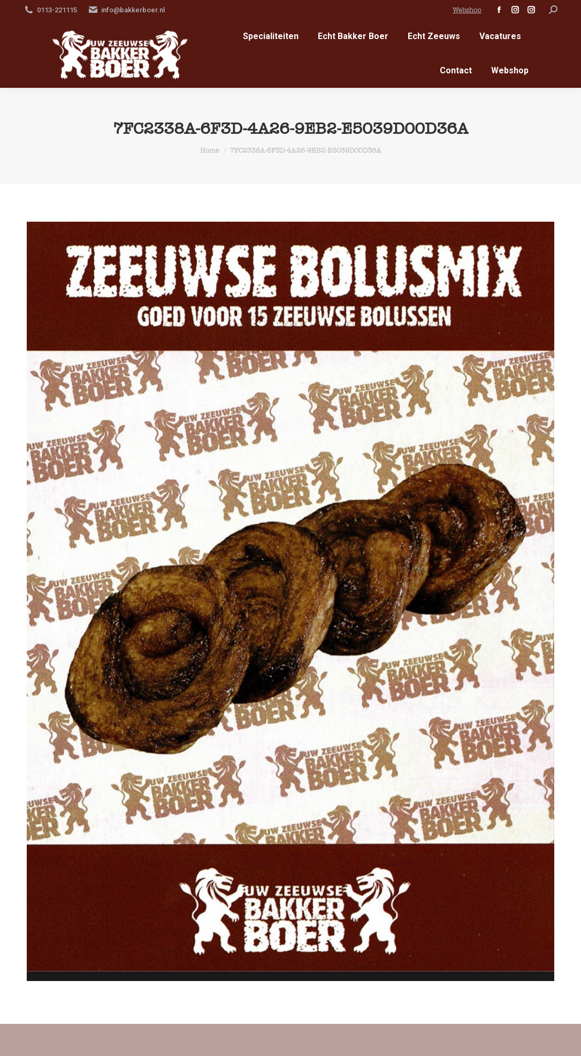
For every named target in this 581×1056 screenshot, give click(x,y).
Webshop (467, 10)
